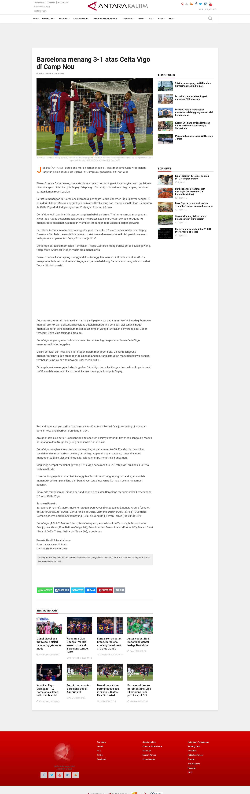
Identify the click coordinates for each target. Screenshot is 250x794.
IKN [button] (150, 19)
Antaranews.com (42, 6)
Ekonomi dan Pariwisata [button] (105, 19)
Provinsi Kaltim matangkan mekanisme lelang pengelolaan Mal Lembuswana (194, 112)
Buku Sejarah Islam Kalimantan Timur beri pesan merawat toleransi (183, 204)
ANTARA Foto (194, 736)
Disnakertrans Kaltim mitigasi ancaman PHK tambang (191, 97)
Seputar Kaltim (149, 715)
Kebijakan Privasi (195, 728)
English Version (149, 728)
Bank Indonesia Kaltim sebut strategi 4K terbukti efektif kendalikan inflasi (190, 192)
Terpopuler (166, 75)
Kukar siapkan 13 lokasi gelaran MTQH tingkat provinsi (192, 177)
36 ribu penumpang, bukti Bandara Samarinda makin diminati (193, 84)
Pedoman (192, 724)
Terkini (51, 2)
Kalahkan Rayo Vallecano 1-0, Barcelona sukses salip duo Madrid (47, 663)
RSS (99, 724)
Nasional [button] (63, 19)
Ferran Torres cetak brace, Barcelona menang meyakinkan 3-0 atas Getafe (109, 630)
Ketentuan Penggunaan (198, 715)
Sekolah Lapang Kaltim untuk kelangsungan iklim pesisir (182, 216)
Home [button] (36, 19)
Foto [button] (160, 19)
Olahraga (147, 724)
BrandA (191, 732)
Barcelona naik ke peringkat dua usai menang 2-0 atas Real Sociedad (108, 663)
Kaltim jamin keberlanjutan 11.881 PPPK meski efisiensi (193, 228)
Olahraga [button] (127, 19)
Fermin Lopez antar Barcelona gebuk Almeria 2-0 (78, 662)
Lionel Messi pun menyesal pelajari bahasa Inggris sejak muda (49, 630)
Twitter (100, 728)
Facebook (101, 732)
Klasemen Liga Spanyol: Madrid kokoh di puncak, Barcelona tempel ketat (77, 631)
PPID (190, 745)
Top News (39, 2)
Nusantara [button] (47, 19)
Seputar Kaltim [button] (80, 19)
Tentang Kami (40, 11)
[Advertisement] (125, 35)
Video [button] (171, 19)
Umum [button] (140, 19)
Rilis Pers (63, 2)
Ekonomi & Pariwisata (152, 719)
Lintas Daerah (149, 732)
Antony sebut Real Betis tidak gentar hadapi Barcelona (138, 628)
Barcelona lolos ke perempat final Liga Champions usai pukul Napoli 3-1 (139, 663)
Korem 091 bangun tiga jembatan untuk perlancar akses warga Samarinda (192, 126)
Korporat (191, 741)
